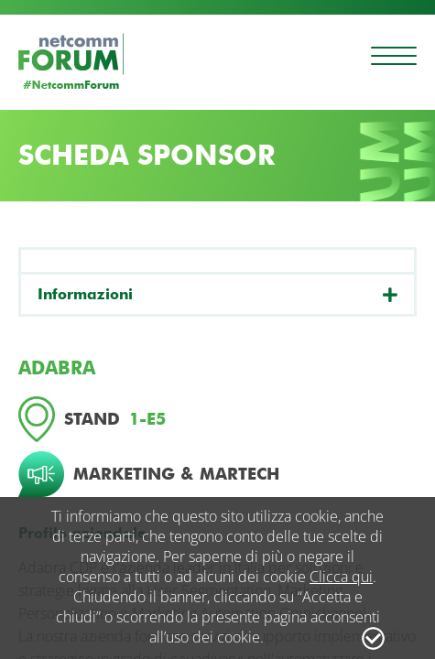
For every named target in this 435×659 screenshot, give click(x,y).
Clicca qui (341, 577)
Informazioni (85, 294)
